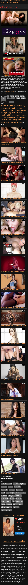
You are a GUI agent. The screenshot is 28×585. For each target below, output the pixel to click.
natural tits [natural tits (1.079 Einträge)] (17, 117)
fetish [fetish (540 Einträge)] (20, 110)
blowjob (17, 96)
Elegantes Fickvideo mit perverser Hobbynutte (12, 435)
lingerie (18, 98)
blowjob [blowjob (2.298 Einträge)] (12, 108)
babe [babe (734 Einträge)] (9, 105)
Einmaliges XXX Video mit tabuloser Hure (11, 361)
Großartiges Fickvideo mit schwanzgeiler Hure (12, 307)
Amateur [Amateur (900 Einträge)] (4, 105)
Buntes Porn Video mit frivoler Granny (10, 180)
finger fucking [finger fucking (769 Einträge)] (14, 493)
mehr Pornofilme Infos (6, 88)
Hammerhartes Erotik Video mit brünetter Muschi (13, 216)
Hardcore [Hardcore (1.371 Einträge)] (4, 115)
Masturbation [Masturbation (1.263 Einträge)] (6, 117)
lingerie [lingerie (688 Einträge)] (18, 115)
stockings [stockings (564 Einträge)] (15, 122)
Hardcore (13, 98)
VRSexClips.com (8, 7)
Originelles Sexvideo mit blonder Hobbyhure (12, 417)
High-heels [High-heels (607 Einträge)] (11, 115)
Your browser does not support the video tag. (14, 18)
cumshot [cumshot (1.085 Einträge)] (4, 110)
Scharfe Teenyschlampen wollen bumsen (11, 198)
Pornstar (23, 98)
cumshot (3, 98)
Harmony (11, 101)
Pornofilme (10, 0)
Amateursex (15, 2)
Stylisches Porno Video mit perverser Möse (12, 289)
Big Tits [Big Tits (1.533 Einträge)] (4, 487)
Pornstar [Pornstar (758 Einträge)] (4, 120)
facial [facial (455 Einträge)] (16, 110)
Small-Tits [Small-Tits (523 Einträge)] (9, 122)
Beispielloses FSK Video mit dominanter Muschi (13, 343)
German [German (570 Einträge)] (13, 113)
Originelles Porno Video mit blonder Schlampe (12, 271)
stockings (3, 100)
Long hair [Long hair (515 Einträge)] (24, 115)
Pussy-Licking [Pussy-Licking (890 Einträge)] (12, 120)
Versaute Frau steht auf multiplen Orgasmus (12, 162)
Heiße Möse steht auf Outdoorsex (9, 473)
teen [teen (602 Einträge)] (20, 122)
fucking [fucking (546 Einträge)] (8, 113)
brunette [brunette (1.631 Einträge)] (19, 108)
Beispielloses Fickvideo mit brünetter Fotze (12, 234)
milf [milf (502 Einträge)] (12, 117)
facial (8, 98)
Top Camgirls (17, 0)
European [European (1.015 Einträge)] (10, 110)
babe (8, 96)
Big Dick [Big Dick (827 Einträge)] (19, 105)
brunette (22, 96)
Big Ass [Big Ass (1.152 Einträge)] (13, 106)
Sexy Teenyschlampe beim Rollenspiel (11, 379)
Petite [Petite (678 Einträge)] (23, 117)
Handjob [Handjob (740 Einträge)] (19, 113)
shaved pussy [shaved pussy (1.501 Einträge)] (6, 507)
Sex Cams (9, 2)
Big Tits (12, 96)
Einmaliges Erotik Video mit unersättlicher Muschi (13, 325)
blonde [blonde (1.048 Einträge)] (6, 108)
